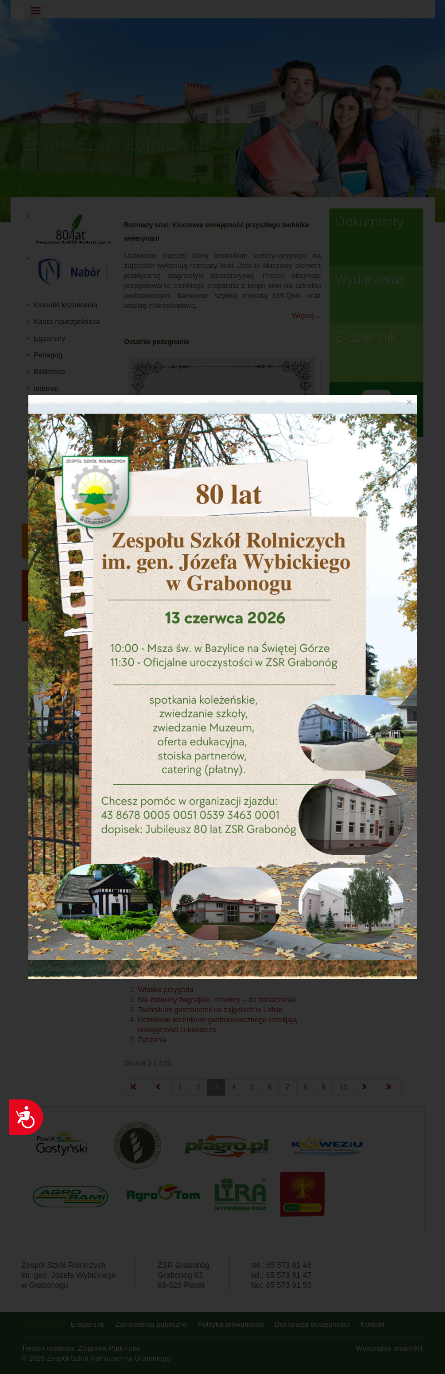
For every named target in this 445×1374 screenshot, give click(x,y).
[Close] (409, 402)
